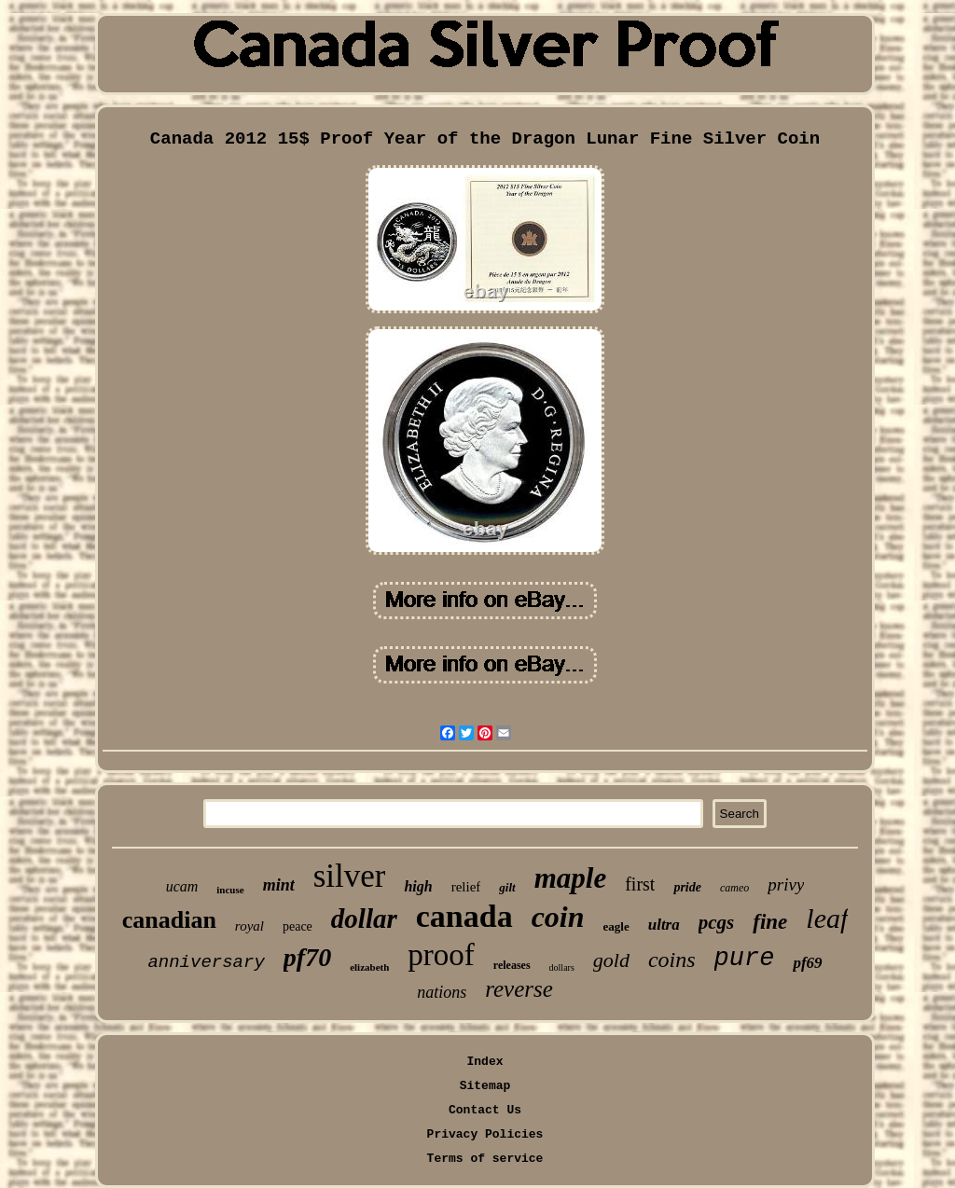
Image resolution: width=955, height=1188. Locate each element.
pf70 (307, 957)
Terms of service (485, 1159)
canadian (169, 919)
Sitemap (485, 1086)
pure (744, 959)
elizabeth (369, 967)
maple (570, 878)
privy (786, 884)
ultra (664, 924)
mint (279, 885)
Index (484, 1062)
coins (672, 959)
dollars (561, 967)
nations (441, 992)
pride (687, 887)
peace (297, 926)
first (640, 884)
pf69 (807, 963)
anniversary (205, 962)
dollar (364, 918)
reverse (519, 989)
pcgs (717, 922)
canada (464, 916)
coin (558, 916)
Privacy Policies (485, 1134)
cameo (734, 887)
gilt (507, 887)
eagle (616, 926)
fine (770, 921)
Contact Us (485, 1110)
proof (441, 955)
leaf (827, 918)
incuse (229, 889)
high (418, 886)
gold (611, 960)
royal (249, 926)
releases (512, 965)
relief (466, 886)
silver (349, 876)
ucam (182, 886)
